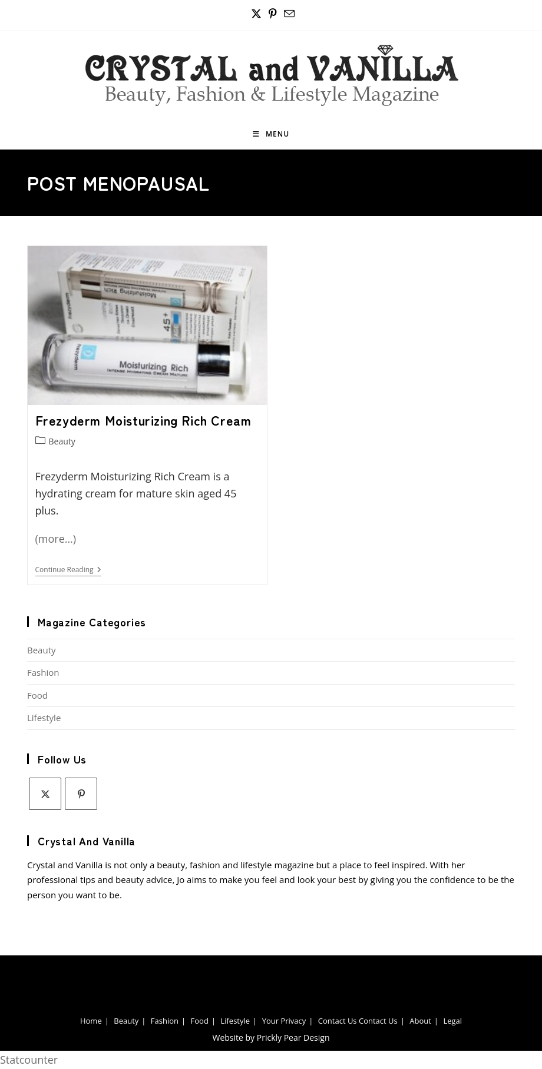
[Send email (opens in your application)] (287, 13)
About (420, 1020)
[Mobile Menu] (271, 134)
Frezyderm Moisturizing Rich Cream (143, 419)
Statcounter (29, 1060)
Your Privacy (284, 1020)
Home (91, 1020)
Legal (452, 1020)
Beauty (62, 441)
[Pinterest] (81, 794)
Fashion (43, 672)
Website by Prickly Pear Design (270, 1037)
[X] (45, 794)
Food (37, 695)
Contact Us (337, 1020)
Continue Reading (68, 571)
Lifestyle (44, 717)
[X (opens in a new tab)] (256, 13)
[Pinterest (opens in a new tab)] (272, 13)
